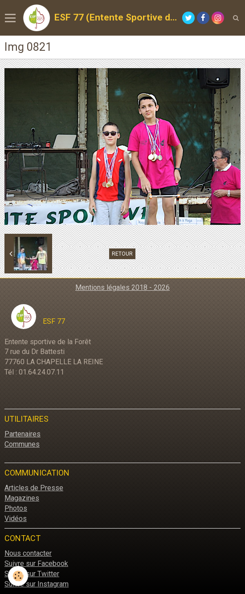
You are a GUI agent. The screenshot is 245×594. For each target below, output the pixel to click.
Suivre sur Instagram (36, 584)
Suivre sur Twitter (31, 574)
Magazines (21, 498)
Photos (15, 508)
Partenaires (22, 434)
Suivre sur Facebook (36, 563)
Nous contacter (28, 553)
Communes (22, 444)
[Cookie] (18, 576)
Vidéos (15, 518)
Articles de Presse (33, 488)
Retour (122, 254)
